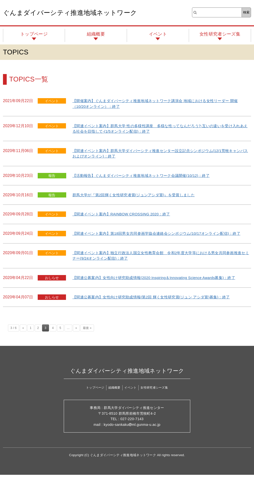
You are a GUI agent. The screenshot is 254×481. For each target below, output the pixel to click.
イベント (158, 34)
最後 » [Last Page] (87, 333)
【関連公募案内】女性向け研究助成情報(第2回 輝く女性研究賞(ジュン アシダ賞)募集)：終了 (156, 302)
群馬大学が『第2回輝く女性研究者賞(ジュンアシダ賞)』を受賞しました (137, 195)
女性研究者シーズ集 (219, 34)
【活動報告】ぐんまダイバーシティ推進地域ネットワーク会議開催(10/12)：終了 (145, 175)
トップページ (34, 34)
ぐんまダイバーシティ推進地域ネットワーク (70, 12)
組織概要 (96, 34)
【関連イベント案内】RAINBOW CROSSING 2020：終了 (125, 214)
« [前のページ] (23, 333)
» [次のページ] (76, 333)
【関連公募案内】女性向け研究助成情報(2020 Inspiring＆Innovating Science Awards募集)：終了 (160, 283)
